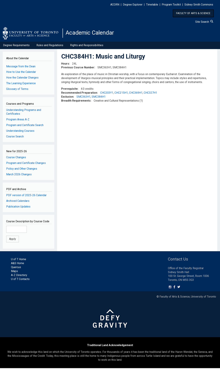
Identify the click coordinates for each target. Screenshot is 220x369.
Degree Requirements (16, 46)
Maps (14, 272)
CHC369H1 (135, 93)
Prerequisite (69, 89)
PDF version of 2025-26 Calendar (26, 196)
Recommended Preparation (79, 93)
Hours (65, 64)
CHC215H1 (121, 93)
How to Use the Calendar (21, 73)
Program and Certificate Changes (26, 164)
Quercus (16, 268)
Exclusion (67, 97)
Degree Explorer (132, 4)
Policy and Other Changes (21, 169)
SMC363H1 (83, 97)
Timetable (152, 4)
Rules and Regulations (49, 46)
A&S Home (17, 264)
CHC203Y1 (106, 93)
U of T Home (18, 260)
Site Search (204, 21)
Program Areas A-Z (17, 120)
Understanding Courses (20, 131)
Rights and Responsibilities (86, 46)
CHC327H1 (150, 93)
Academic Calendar (92, 33)
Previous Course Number (77, 68)
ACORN (114, 4)
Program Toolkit (171, 4)
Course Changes (16, 158)
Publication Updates (18, 207)
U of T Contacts (20, 280)
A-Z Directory (19, 276)
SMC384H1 (99, 97)
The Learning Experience (21, 84)
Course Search (15, 137)
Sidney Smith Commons (198, 4)
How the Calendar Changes (22, 78)
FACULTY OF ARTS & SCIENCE (193, 13)
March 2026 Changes (19, 175)
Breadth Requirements (76, 101)
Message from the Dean (20, 67)
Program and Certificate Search (24, 126)
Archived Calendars (17, 202)
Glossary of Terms (17, 90)
